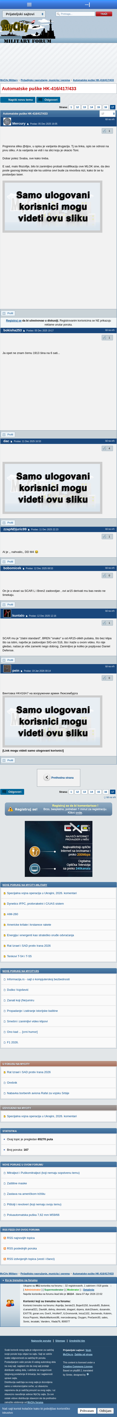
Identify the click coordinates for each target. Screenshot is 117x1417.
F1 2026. (12, 1042)
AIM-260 (12, 914)
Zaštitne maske (17, 1183)
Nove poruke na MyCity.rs (20, 971)
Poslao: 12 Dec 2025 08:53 (39, 568)
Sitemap (60, 1340)
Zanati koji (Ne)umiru (20, 1000)
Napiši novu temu (20, 99)
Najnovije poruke (41, 1340)
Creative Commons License (78, 1366)
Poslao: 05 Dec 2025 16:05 (43, 124)
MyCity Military (9, 80)
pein (15, 670)
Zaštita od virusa (83, 1354)
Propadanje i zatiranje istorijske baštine (32, 1010)
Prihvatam (87, 1411)
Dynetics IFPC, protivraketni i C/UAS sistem (35, 903)
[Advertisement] (59, 62)
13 (84, 107)
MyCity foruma (35, 1402)
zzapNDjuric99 (15, 529)
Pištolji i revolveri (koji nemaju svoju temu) (34, 1204)
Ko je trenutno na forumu (21, 1280)
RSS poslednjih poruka (22, 1248)
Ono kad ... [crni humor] (22, 1031)
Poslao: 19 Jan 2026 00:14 (37, 671)
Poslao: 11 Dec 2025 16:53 (27, 441)
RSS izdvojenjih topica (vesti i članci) (31, 1259)
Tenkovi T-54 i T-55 (19, 956)
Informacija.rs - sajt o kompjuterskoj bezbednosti (38, 979)
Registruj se (14, 320)
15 (98, 107)
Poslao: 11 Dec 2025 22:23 (44, 529)
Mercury (18, 123)
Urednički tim (77, 1340)
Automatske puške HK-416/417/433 (93, 80)
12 (77, 107)
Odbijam (106, 1411)
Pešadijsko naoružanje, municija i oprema (45, 80)
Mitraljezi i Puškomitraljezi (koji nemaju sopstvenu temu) (43, 1172)
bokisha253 (12, 330)
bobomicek (12, 568)
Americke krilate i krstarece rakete (29, 924)
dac (6, 441)
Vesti (88, 1350)
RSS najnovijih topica (21, 1238)
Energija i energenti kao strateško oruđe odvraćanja (40, 935)
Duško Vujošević (18, 989)
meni (29, 4)
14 (91, 107)
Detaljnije (88, 1289)
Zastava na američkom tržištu (26, 1193)
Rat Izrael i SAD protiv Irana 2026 (29, 945)
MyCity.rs (68, 1354)
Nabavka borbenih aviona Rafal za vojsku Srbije (38, 1093)
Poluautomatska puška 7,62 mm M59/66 (33, 1215)
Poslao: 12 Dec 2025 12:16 (42, 616)
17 (112, 107)
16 (105, 107)
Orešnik (12, 1082)
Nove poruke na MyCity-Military (24, 885)
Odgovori (50, 99)
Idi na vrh (111, 797)
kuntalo (18, 615)
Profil (10, 313)
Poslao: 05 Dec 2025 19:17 (40, 330)
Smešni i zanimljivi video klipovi (27, 1021)
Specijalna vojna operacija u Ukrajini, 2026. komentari (42, 893)
